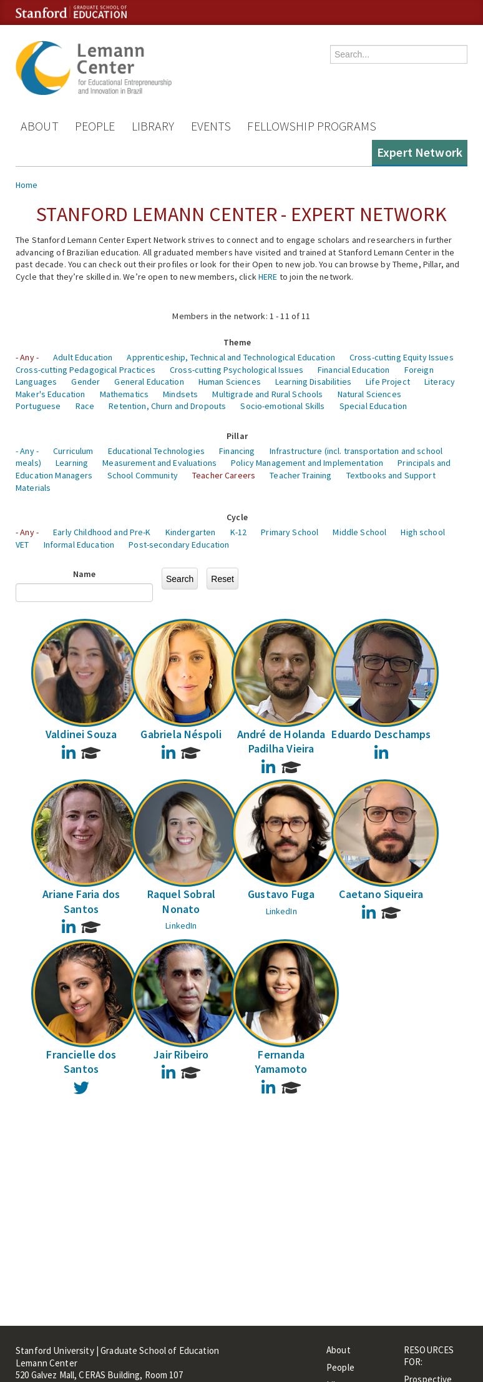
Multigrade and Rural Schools (267, 394)
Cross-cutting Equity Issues (401, 357)
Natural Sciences (369, 394)
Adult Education (82, 357)
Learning (72, 462)
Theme (237, 342)
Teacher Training (300, 475)
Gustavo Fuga (281, 894)
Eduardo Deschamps (381, 734)
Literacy (439, 381)
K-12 (238, 532)
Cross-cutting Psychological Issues (236, 369)
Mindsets (180, 394)
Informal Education (79, 544)
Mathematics (124, 394)
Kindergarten (190, 532)
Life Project (388, 381)
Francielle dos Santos (81, 1061)
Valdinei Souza (81, 734)
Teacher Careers (223, 475)
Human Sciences (229, 381)
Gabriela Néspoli (181, 734)
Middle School (359, 532)
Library (153, 126)
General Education (148, 381)
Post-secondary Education (179, 544)
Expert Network (419, 152)
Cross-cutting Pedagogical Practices (85, 369)
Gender (85, 381)
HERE (268, 276)
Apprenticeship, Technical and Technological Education (230, 357)
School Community (142, 475)
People (95, 126)
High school (423, 532)
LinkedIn (181, 925)
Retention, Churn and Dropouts (167, 406)
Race (85, 406)
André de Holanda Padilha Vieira (281, 741)
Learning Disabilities (313, 381)
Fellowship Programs (311, 126)
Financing (237, 451)
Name (84, 574)
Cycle (237, 517)
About (40, 126)
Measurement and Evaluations (159, 462)
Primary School (289, 532)
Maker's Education (50, 394)
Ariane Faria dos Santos (81, 901)
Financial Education (354, 369)
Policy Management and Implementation (307, 462)
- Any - (27, 357)
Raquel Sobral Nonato (181, 901)
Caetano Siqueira (381, 894)
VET (22, 544)
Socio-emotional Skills (282, 406)
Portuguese (38, 406)
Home (27, 184)
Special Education (373, 406)
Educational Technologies (156, 451)
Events (211, 126)
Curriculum (73, 451)
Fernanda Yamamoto (281, 1061)
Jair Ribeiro (181, 1054)
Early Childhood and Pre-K (102, 532)
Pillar (237, 436)
